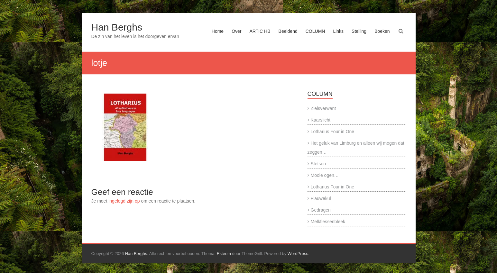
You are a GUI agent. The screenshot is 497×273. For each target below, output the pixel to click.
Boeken (382, 31)
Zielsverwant (323, 108)
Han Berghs (116, 27)
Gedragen (321, 210)
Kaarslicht (320, 120)
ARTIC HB (259, 31)
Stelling (359, 31)
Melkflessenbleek (328, 221)
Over (236, 31)
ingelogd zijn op (124, 201)
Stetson (318, 163)
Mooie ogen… (325, 175)
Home (218, 31)
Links (338, 31)
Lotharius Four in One (332, 131)
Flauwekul (321, 198)
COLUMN (315, 31)
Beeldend (288, 31)
